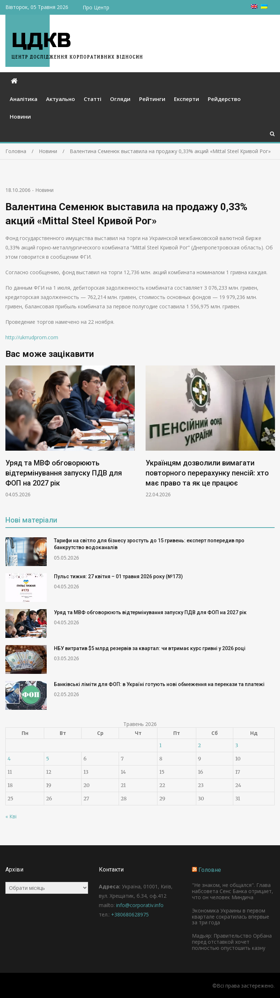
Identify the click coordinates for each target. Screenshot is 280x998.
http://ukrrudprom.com (31, 337)
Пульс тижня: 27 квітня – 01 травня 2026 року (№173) (118, 576)
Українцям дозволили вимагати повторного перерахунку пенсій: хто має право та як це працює (207, 473)
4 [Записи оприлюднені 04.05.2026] (9, 758)
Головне (209, 869)
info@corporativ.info (140, 905)
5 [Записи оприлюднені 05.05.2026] (47, 758)
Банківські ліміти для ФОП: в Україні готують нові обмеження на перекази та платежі (159, 684)
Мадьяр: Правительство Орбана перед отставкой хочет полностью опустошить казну (232, 941)
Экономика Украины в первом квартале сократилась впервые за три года (230, 916)
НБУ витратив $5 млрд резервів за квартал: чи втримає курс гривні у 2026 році (149, 648)
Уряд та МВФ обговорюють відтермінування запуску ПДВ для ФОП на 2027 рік (63, 473)
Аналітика (23, 98)
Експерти (186, 98)
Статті (92, 98)
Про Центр (96, 7)
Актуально (60, 98)
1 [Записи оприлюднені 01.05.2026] (160, 745)
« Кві (11, 816)
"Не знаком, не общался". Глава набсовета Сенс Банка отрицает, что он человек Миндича (232, 891)
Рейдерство (224, 98)
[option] (70, 431)
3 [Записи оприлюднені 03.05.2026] (236, 745)
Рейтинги (152, 98)
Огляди (120, 98)
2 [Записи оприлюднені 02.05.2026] (199, 745)
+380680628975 (130, 914)
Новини (20, 116)
